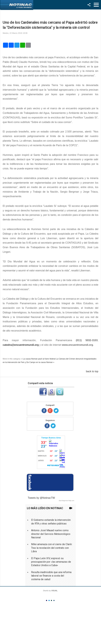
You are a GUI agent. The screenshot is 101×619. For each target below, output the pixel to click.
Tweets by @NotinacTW (41, 497)
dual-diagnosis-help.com (66, 500)
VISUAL (54, 591)
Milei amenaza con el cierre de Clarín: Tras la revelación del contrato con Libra (51, 548)
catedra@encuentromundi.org (21, 345)
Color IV (54, 600)
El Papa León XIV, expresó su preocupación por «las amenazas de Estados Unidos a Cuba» (51, 562)
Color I (46, 600)
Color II (49, 600)
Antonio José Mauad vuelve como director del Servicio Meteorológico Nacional (50, 534)
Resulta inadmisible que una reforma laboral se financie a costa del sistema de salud (51, 576)
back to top (92, 371)
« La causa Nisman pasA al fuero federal (38, 359)
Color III (51, 600)
